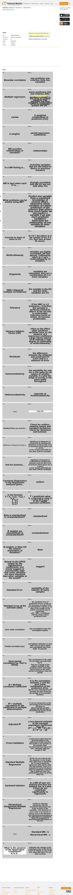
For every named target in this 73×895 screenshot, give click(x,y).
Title (4, 35)
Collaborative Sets (6, 892)
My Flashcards (27, 3)
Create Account (63, 3)
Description (5, 37)
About (41, 3)
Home (5, 7)
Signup (38, 894)
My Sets (3, 890)
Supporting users (63, 7)
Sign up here (46, 36)
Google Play (51, 892)
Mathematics (18, 7)
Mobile (51, 887)
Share (27, 894)
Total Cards (5, 39)
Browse (15, 892)
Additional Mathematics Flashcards (37, 39)
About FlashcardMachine (31, 890)
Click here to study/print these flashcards (38, 33)
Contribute (46, 3)
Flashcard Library (35, 3)
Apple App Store (52, 890)
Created (4, 44)
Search (69, 3)
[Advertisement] (28, 21)
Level (4, 43)
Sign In (56, 3)
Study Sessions (5, 894)
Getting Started (40, 892)
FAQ (38, 890)
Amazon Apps (52, 894)
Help (52, 3)
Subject (4, 41)
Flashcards (11, 7)
